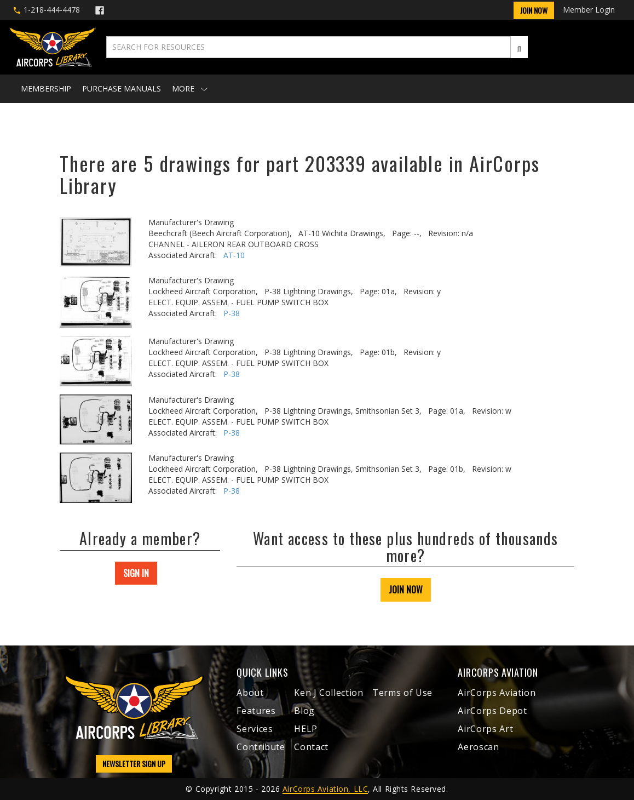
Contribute (261, 747)
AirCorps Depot (492, 711)
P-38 (231, 313)
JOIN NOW (406, 589)
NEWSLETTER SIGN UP (133, 763)
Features (256, 711)
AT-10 (234, 255)
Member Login (589, 9)
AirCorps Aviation (496, 693)
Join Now (533, 10)
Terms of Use (402, 693)
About (250, 693)
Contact (311, 747)
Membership (46, 88)
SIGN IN (136, 573)
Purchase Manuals (121, 88)
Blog (304, 711)
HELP (306, 729)
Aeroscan (478, 747)
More (190, 88)
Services (255, 729)
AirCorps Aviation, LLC (325, 789)
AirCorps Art (485, 729)
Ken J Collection (328, 693)
